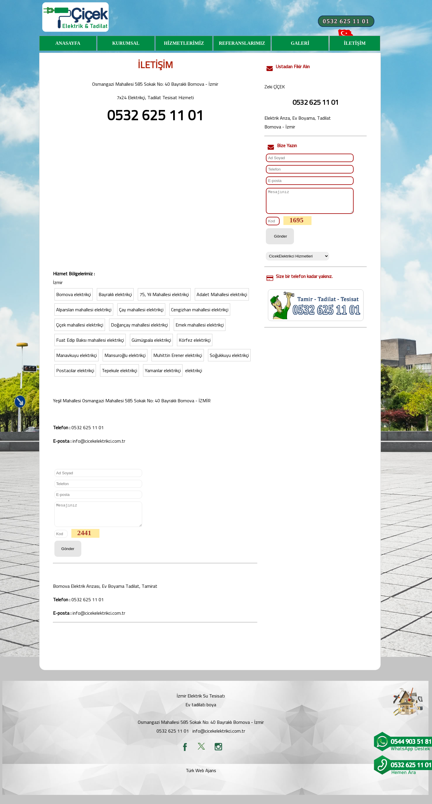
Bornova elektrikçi (73, 294)
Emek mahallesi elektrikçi (199, 324)
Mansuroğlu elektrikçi (125, 355)
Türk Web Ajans (201, 774)
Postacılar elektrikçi (75, 370)
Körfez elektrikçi (195, 340)
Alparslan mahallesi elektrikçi (83, 309)
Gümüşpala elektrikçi (151, 340)
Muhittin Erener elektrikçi (177, 355)
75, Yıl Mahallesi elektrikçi (164, 294)
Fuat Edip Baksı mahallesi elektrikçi (90, 340)
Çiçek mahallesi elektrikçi (79, 324)
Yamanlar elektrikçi (163, 370)
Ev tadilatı (195, 709)
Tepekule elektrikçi (119, 370)
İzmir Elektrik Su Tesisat (200, 700)
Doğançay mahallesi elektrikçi (139, 324)
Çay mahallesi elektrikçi (141, 309)
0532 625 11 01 (87, 427)
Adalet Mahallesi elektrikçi (222, 294)
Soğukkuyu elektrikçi (229, 355)
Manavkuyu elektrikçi (76, 355)
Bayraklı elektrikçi (115, 294)
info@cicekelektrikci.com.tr (99, 441)
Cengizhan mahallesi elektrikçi (199, 309)
